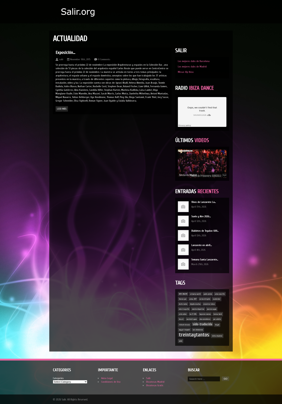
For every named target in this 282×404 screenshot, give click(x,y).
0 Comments (104, 59)
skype (217, 325)
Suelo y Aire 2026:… (201, 216)
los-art (181, 319)
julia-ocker (183, 314)
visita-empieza (217, 336)
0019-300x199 (183, 294)
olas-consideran (205, 319)
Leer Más (62, 108)
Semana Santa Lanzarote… (204, 259)
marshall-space (192, 319)
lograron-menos (205, 314)
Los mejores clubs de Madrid (192, 66)
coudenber (216, 299)
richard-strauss (184, 325)
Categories (58, 378)
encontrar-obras (209, 304)
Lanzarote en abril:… (201, 245)
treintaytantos (194, 335)
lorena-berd (217, 314)
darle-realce (183, 304)
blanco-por (183, 299)
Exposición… (65, 52)
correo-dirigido (204, 299)
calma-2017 (193, 299)
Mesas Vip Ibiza (186, 72)
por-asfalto (217, 319)
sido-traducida (202, 324)
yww (180, 341)
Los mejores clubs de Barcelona (194, 61)
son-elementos (198, 330)
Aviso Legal (107, 378)
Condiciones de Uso (110, 381)
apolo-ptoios (208, 294)
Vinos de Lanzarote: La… (203, 202)
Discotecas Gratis (154, 385)
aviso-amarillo (220, 294)
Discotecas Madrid (155, 381)
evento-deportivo (198, 309)
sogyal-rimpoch (184, 330)
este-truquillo (184, 309)
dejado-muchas (195, 304)
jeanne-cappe (211, 309)
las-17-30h (193, 314)
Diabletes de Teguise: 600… (205, 230)
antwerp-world (195, 294)
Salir (148, 378)
